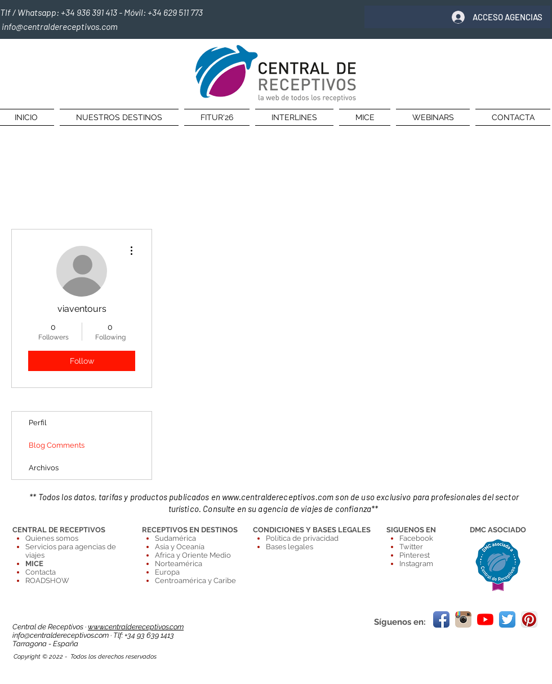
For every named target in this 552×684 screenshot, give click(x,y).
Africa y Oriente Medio (193, 555)
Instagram (416, 563)
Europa (167, 572)
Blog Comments (56, 445)
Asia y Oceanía (179, 546)
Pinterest (414, 555)
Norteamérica (178, 563)
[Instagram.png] (463, 619)
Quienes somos (51, 538)
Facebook (416, 538)
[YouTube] (485, 619)
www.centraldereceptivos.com (277, 497)
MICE (34, 563)
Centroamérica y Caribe (195, 580)
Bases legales (289, 546)
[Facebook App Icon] (441, 619)
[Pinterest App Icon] (529, 619)
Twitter (411, 546)
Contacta (40, 572)
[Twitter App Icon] (507, 619)
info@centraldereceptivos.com (61, 635)
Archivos (44, 468)
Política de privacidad (302, 538)
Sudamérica (175, 538)
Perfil (38, 422)
